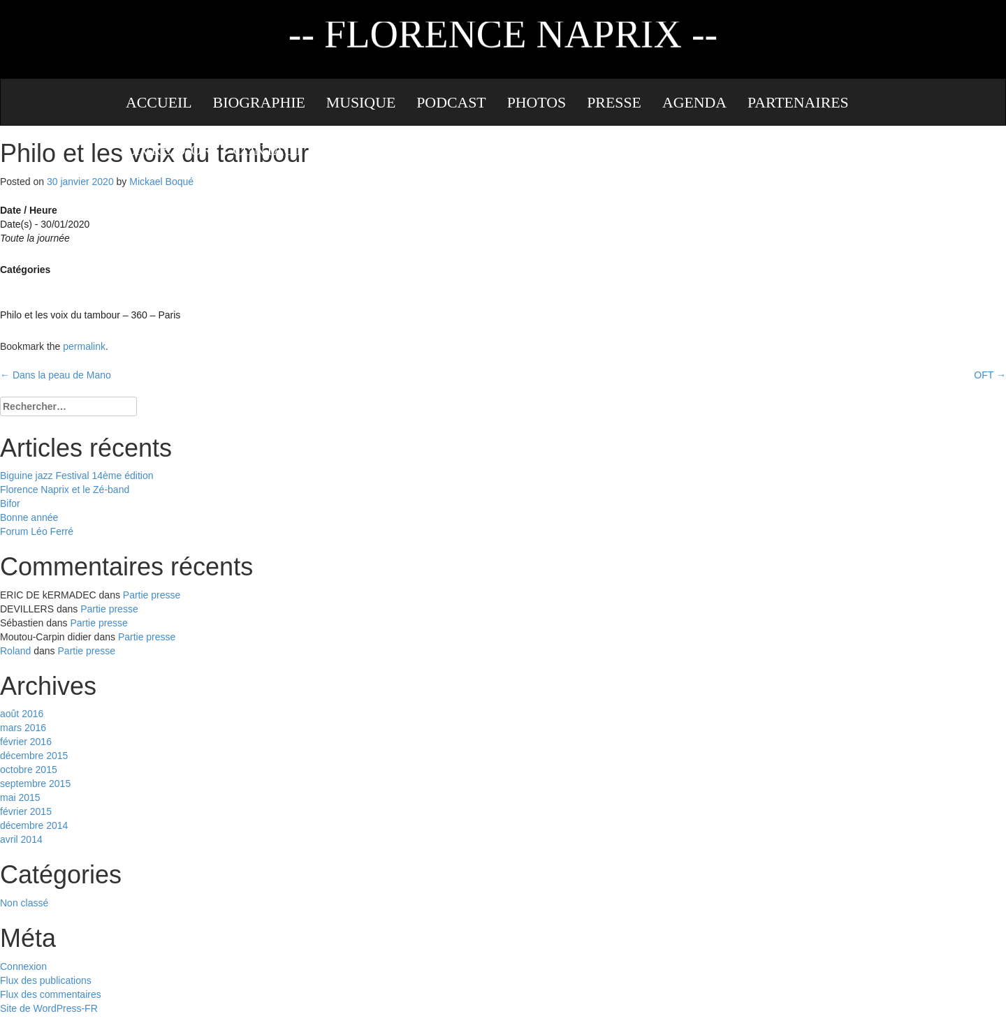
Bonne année (29, 517)
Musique (360, 102)
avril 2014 (21, 839)
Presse (614, 102)
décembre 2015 (34, 755)
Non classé (24, 902)
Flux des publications (46, 980)
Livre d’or (169, 150)
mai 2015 (20, 797)
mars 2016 (23, 727)
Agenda (694, 102)
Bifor (10, 503)
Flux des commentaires (50, 994)
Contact (268, 150)
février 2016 (26, 741)
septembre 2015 (35, 783)
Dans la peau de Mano (55, 375)
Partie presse (151, 595)
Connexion (23, 966)
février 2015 (26, 811)
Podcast (451, 102)
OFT (990, 375)
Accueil (159, 102)
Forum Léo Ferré (36, 531)
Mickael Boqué (161, 181)
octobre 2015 (28, 769)
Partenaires (798, 102)
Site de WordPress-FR (49, 1008)
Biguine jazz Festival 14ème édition (76, 475)
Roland (15, 650)
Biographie (259, 102)
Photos (537, 102)
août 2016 (21, 713)
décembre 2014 (34, 825)
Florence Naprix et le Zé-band (64, 489)
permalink (84, 346)
